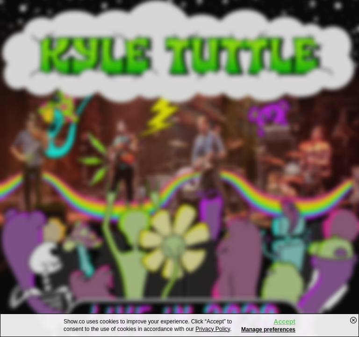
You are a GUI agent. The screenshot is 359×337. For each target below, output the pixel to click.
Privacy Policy (212, 329)
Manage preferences (268, 329)
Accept (284, 321)
